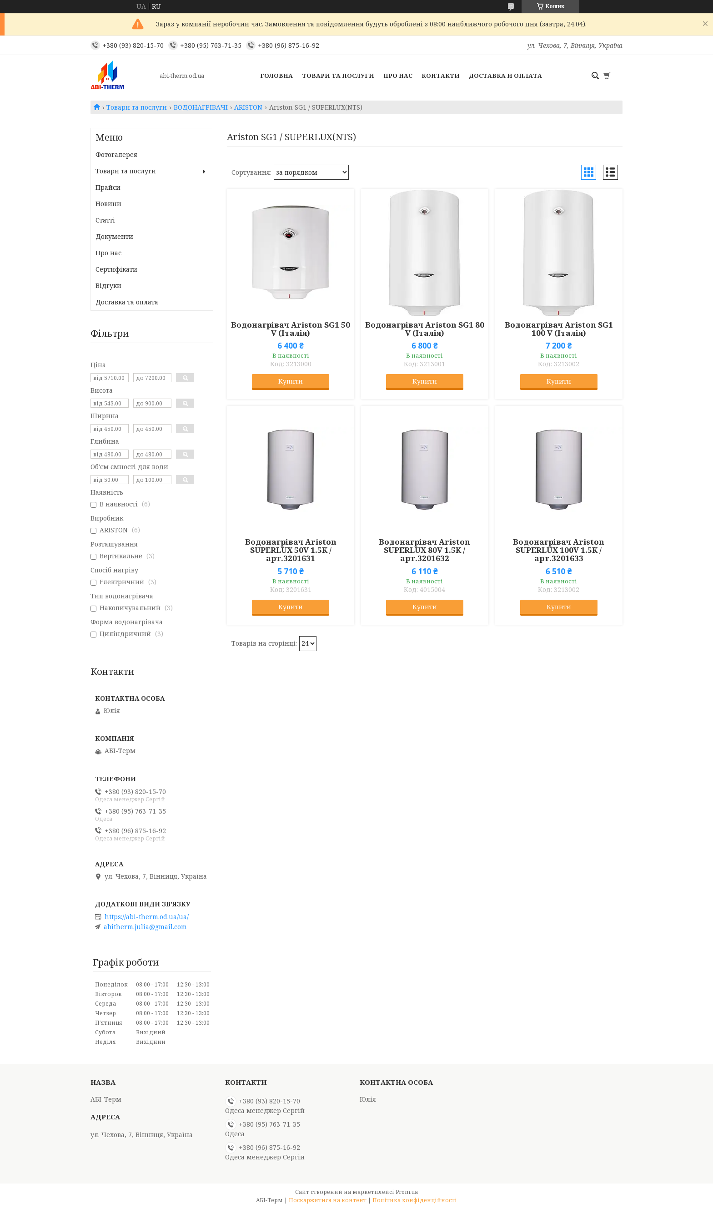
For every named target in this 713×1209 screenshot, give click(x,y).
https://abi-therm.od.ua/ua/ (147, 917)
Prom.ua (407, 1192)
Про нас (397, 75)
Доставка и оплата (505, 75)
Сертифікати (116, 269)
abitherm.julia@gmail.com (145, 927)
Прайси (108, 187)
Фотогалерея (116, 154)
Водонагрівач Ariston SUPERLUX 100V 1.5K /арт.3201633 (558, 550)
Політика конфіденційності (414, 1200)
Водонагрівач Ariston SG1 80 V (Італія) (424, 329)
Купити (290, 381)
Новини (108, 203)
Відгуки (108, 285)
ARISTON (248, 107)
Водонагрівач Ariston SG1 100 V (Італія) (559, 329)
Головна (276, 75)
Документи (114, 236)
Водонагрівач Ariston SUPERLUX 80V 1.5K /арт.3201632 (424, 550)
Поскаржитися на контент (328, 1200)
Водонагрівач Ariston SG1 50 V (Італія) (290, 329)
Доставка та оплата (126, 302)
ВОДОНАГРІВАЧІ (201, 107)
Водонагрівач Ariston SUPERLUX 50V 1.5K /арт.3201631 (290, 550)
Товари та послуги (338, 75)
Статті (105, 220)
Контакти (441, 75)
